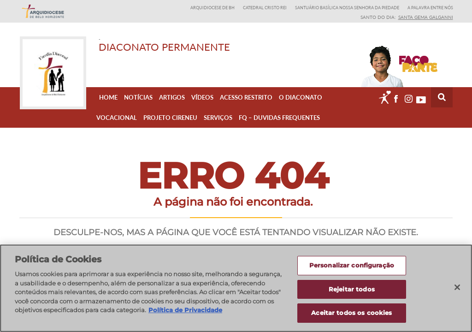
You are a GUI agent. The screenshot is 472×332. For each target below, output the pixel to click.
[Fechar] (457, 288)
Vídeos (202, 97)
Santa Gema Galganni (425, 17)
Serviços (218, 117)
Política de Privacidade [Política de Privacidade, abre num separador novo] (185, 310)
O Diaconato (300, 97)
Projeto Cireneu (170, 117)
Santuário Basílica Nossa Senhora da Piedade (347, 7)
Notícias (138, 97)
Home (108, 97)
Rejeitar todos (352, 289)
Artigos (172, 97)
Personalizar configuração (351, 265)
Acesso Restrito (246, 97)
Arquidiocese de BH (212, 7)
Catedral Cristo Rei (265, 7)
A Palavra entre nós (430, 7)
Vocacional (116, 117)
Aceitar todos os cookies (351, 313)
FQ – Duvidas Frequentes (279, 117)
